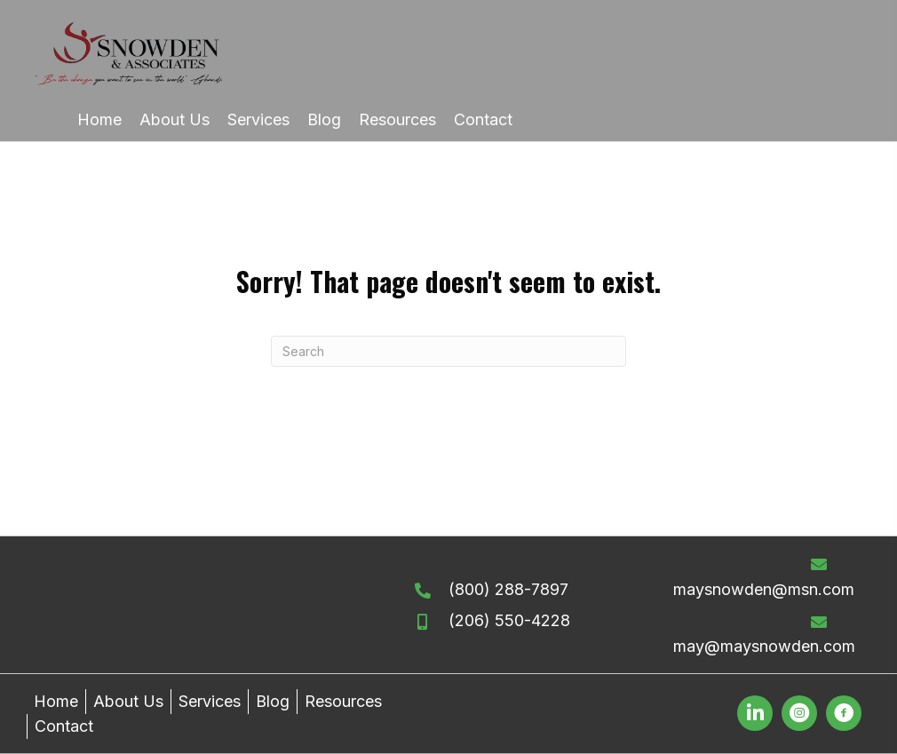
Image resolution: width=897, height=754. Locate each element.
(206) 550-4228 (509, 620)
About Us (128, 701)
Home (56, 701)
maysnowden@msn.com (763, 589)
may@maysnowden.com (764, 646)
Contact (64, 726)
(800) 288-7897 (508, 589)
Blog (273, 701)
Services (210, 701)
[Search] (448, 351)
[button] (755, 713)
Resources (343, 701)
